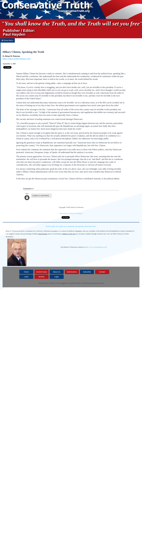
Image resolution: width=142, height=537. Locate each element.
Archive (41, 277)
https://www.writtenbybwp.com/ (17, 59)
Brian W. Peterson (12, 56)
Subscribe (87, 272)
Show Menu (7, 40)
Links (26, 277)
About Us (56, 272)
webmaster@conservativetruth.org (93, 283)
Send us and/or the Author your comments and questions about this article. (71, 226)
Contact (102, 272)
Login (56, 277)
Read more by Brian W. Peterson (71, 213)
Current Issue (41, 272)
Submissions (72, 272)
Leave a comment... (41, 195)
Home (26, 272)
